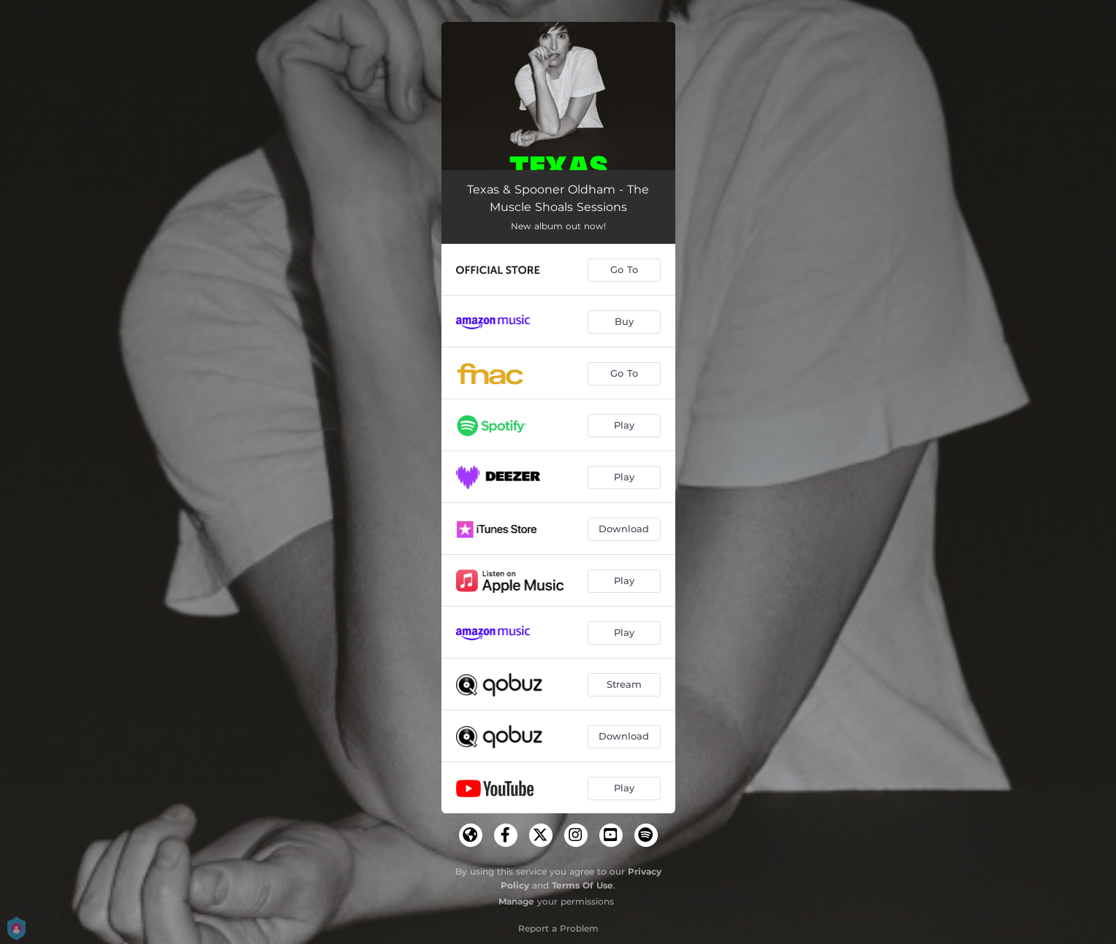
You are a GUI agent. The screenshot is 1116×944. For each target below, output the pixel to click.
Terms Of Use (582, 885)
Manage (516, 901)
